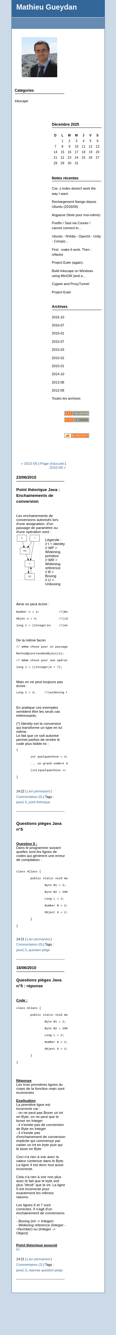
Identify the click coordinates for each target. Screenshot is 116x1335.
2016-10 (58, 317)
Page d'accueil (52, 463)
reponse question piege (46, 1306)
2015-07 (58, 341)
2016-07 (58, 325)
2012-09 (58, 390)
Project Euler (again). (68, 262)
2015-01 (58, 366)
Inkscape (21, 101)
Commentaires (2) (29, 1300)
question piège (39, 974)
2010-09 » (57, 467)
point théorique (39, 815)
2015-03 (58, 349)
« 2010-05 (29, 463)
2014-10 (58, 374)
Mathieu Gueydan (46, 7)
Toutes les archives (66, 398)
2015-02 (58, 358)
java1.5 (21, 815)
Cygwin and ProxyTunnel (70, 284)
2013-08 (58, 382)
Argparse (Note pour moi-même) (76, 215)
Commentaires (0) (29, 810)
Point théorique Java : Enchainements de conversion (38, 495)
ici (18, 1285)
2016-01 (58, 333)
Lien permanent (38, 805)
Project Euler (61, 292)
